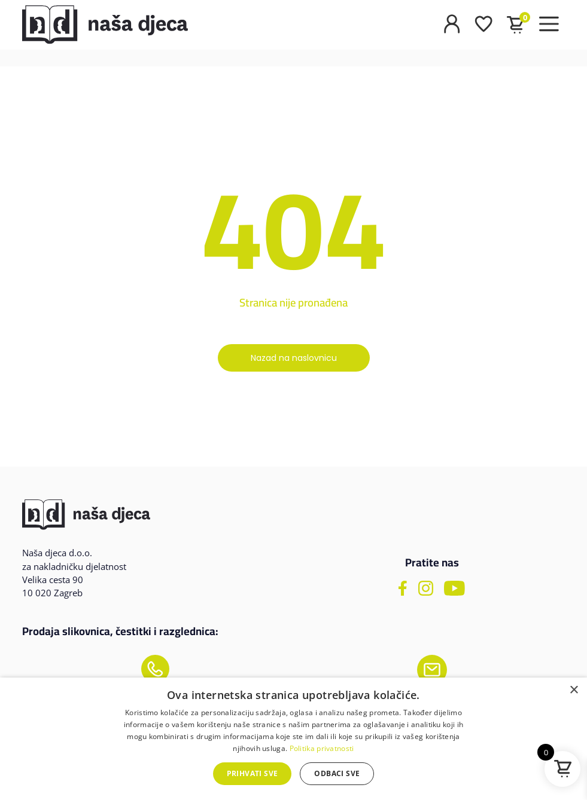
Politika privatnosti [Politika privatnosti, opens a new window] (322, 748)
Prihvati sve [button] (252, 773)
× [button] (573, 690)
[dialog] (293, 739)
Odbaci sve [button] (337, 773)
